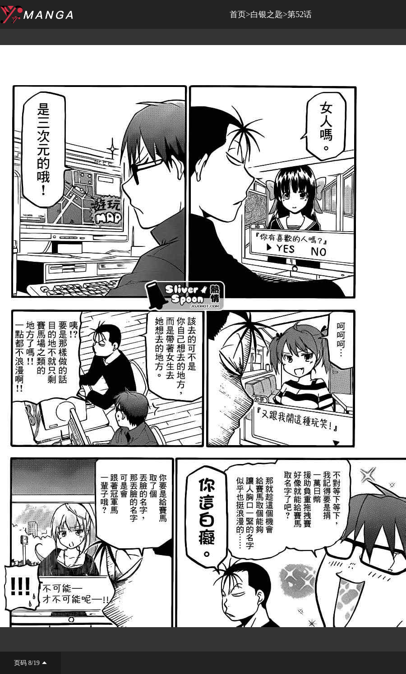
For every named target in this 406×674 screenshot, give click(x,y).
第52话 (299, 14)
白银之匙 (266, 14)
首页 (238, 14)
